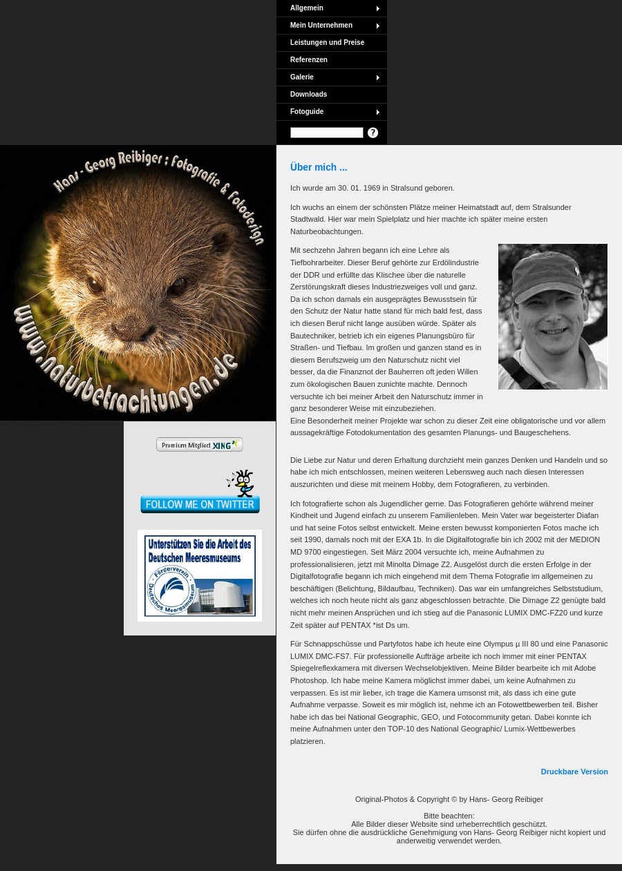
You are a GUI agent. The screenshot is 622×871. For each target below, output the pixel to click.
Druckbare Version (574, 771)
